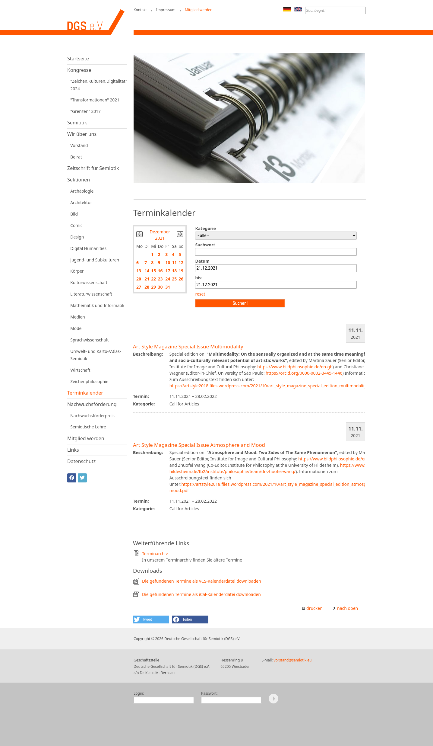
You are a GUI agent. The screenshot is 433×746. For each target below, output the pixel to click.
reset (200, 294)
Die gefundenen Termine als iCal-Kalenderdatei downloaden (201, 594)
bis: (198, 277)
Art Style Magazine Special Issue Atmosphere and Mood (199, 444)
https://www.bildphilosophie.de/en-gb (295, 367)
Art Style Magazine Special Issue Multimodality (188, 346)
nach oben (347, 608)
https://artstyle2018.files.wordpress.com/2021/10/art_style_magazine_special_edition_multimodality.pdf (272, 386)
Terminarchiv (155, 553)
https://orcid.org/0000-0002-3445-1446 (304, 373)
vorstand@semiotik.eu (293, 660)
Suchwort (205, 245)
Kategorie (205, 228)
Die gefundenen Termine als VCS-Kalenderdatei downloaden (201, 581)
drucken (314, 608)
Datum (202, 261)
